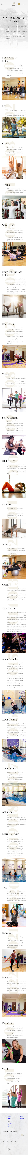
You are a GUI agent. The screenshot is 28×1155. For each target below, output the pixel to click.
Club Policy (22, 1118)
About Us (21, 1116)
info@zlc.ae (9, 1118)
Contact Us (9, 1116)
